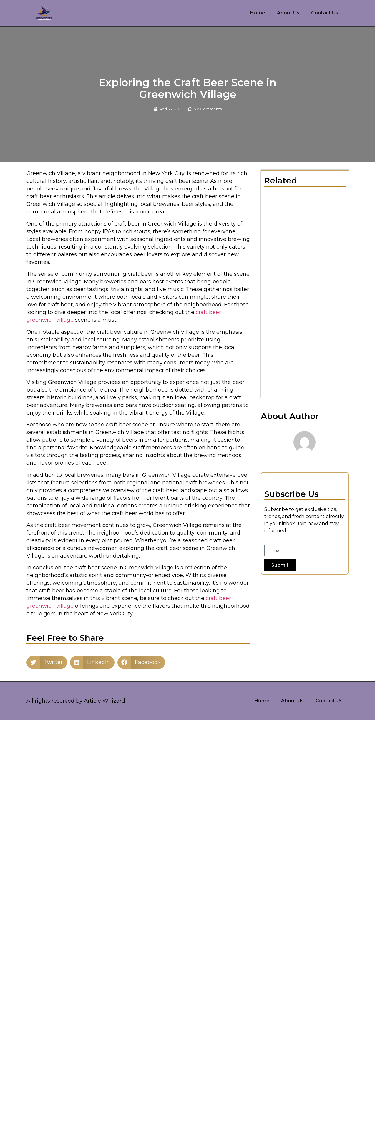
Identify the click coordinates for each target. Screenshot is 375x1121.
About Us (288, 13)
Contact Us (324, 13)
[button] (46, 662)
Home (257, 13)
